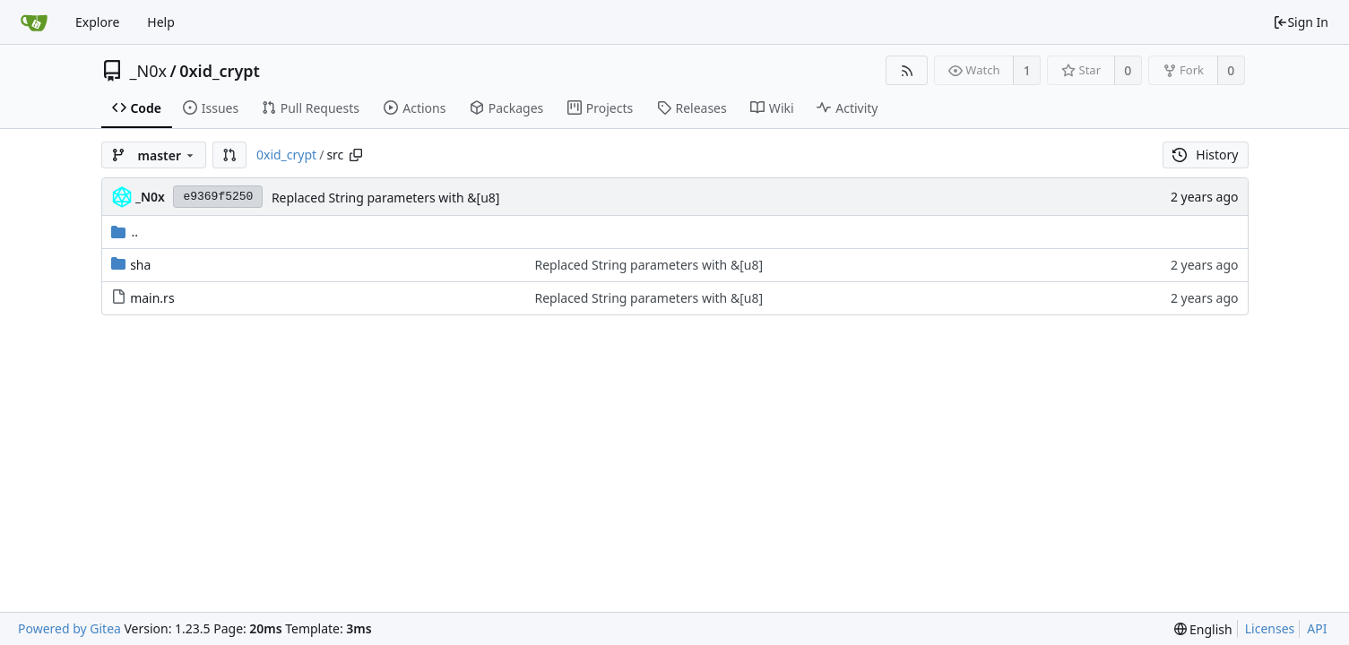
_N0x (149, 71)
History (1205, 154)
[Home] (34, 22)
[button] (229, 155)
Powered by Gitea (69, 628)
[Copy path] (356, 155)
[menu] (1203, 629)
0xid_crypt (219, 71)
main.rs (152, 297)
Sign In (1300, 21)
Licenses (1270, 628)
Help (161, 21)
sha (140, 264)
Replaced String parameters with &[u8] (386, 197)
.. (125, 231)
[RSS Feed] (907, 70)
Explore (97, 21)
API (1317, 628)
